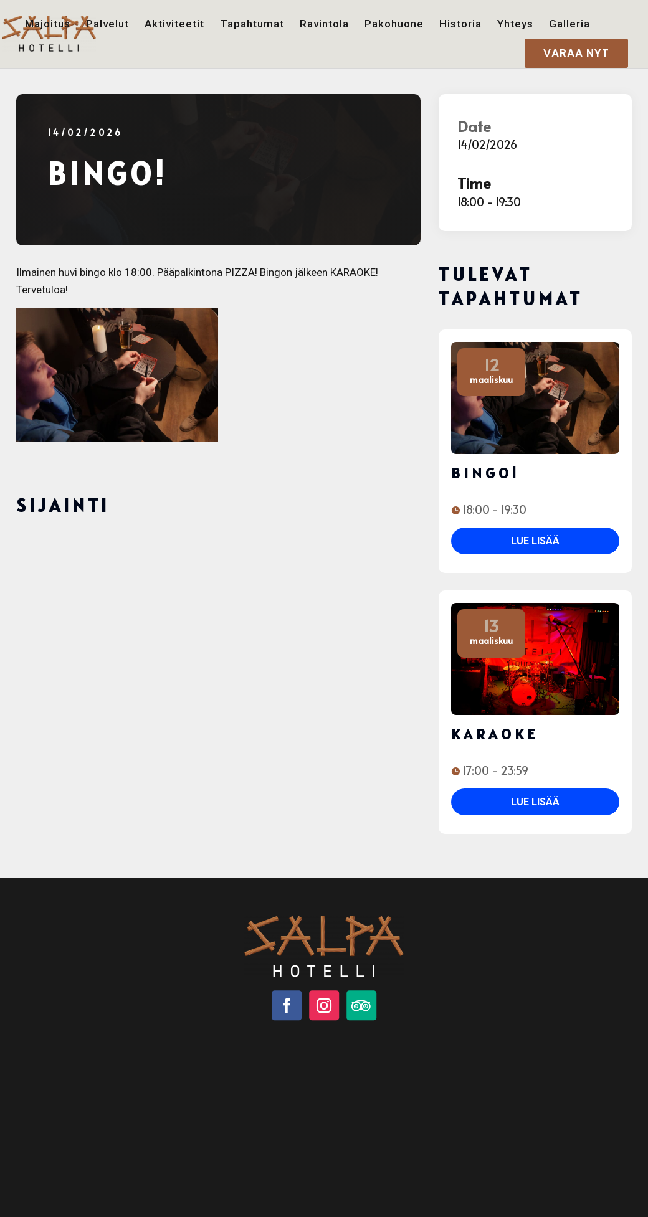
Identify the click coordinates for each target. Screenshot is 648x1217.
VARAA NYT (576, 52)
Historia (460, 24)
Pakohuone (394, 24)
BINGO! (485, 473)
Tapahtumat (252, 24)
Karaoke (494, 734)
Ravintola (324, 24)
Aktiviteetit (174, 24)
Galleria (569, 24)
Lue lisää (535, 541)
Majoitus (47, 24)
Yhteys (515, 24)
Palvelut (107, 24)
